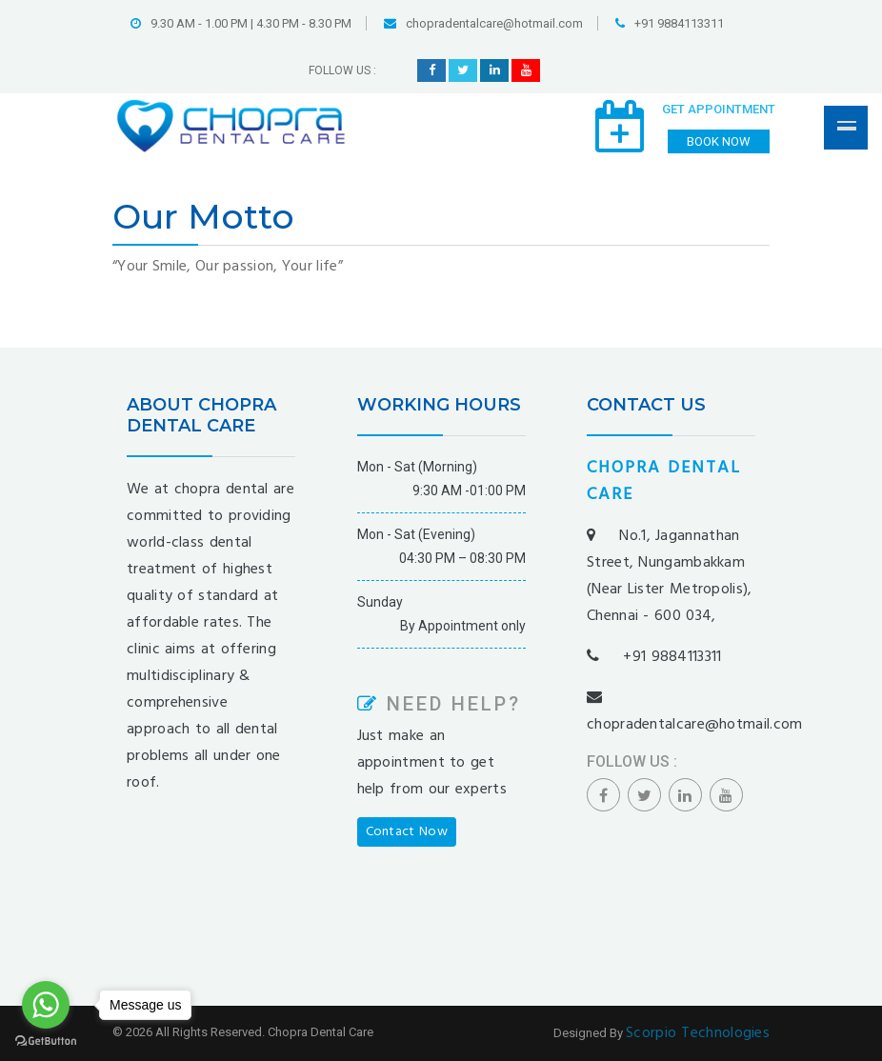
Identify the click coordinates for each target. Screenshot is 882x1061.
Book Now (719, 141)
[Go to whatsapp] (46, 1005)
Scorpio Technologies (698, 1033)
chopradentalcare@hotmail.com (483, 23)
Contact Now (407, 832)
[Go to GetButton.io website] (45, 1041)
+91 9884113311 (669, 23)
